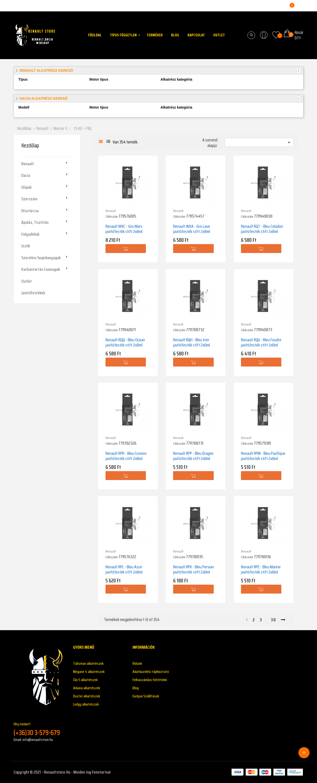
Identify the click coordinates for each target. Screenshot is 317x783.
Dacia (25, 175)
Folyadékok (30, 234)
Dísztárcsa (30, 210)
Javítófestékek (33, 292)
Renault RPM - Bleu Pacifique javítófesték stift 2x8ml (263, 456)
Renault (27, 163)
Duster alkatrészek (86, 696)
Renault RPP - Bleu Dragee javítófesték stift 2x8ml (193, 456)
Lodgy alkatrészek (86, 704)
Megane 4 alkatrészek (89, 671)
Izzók (25, 245)
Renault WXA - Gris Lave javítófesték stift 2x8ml (191, 229)
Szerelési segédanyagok (41, 257)
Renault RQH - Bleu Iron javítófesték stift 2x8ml (191, 342)
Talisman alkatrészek (88, 663)
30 (273, 620)
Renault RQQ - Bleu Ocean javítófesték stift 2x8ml (125, 342)
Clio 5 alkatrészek (85, 680)
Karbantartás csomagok (40, 269)
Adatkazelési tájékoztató (150, 671)
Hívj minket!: (40, 729)
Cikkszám (112, 216)
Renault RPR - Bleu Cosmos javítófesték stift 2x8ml (126, 456)
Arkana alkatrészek (86, 688)
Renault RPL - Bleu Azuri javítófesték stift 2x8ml (124, 569)
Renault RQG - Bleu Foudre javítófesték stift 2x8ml (261, 342)
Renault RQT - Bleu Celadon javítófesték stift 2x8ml (262, 229)
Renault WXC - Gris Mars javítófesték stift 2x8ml (124, 229)
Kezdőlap (30, 145)
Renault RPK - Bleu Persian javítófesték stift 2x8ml (193, 569)
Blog (135, 688)
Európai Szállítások (145, 696)
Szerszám (29, 198)
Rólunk (137, 663)
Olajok (26, 187)
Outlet (26, 281)
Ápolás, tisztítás (35, 222)
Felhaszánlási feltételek (149, 680)
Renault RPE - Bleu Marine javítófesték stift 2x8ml (261, 569)
